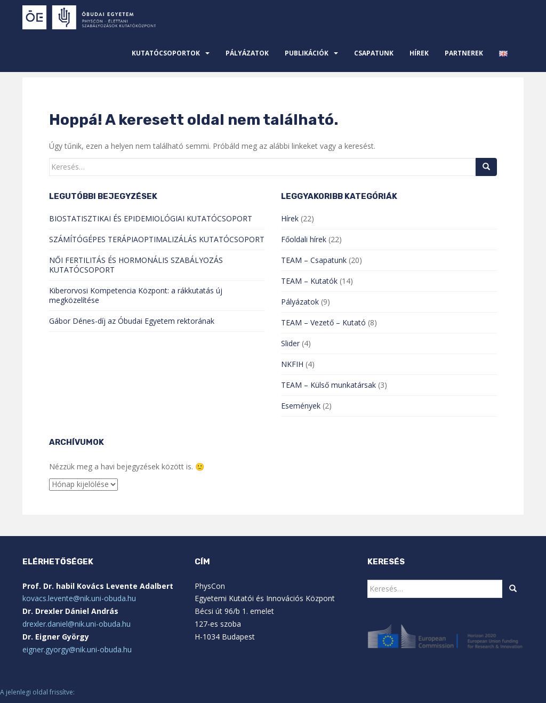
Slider (290, 343)
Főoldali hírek (303, 239)
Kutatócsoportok (166, 53)
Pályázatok (247, 53)
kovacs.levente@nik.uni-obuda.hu (79, 598)
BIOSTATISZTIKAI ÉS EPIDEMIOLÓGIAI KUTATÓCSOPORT (150, 218)
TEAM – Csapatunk (314, 260)
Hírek (419, 53)
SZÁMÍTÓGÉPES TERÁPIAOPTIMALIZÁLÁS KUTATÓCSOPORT (156, 239)
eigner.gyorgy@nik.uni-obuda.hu (77, 649)
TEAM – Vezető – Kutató (323, 322)
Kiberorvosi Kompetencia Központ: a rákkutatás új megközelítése (135, 295)
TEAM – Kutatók (309, 281)
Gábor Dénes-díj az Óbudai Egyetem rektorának (131, 321)
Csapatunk (374, 53)
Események (300, 406)
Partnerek (464, 53)
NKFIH (292, 364)
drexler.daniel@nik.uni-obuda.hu (76, 624)
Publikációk (306, 53)
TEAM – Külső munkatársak (328, 385)
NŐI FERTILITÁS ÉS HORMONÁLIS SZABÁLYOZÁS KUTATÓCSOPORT (136, 265)
